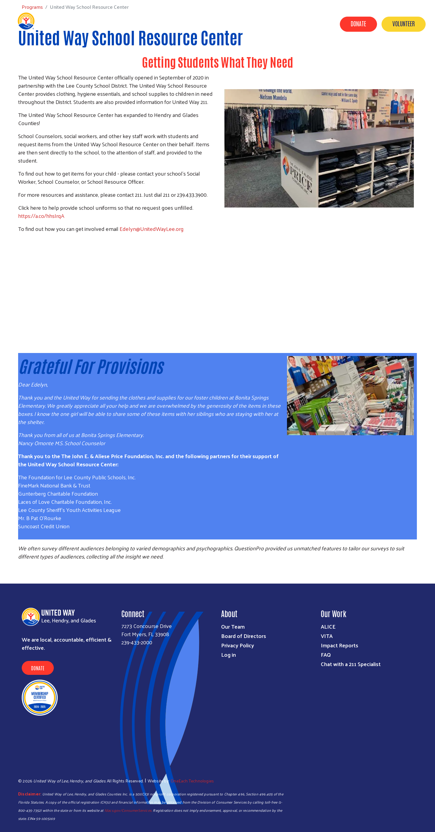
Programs (189, 52)
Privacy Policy (237, 645)
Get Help (157, 52)
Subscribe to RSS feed (20, 572)
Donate (358, 23)
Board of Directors (243, 635)
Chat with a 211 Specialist (351, 664)
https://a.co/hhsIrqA (41, 216)
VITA (327, 635)
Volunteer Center (294, 52)
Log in (228, 654)
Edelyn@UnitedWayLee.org (152, 229)
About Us (334, 52)
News (388, 52)
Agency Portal (408, 60)
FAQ (326, 654)
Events (363, 52)
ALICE (328, 626)
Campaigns (251, 52)
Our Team (233, 626)
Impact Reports (339, 645)
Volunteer (403, 23)
